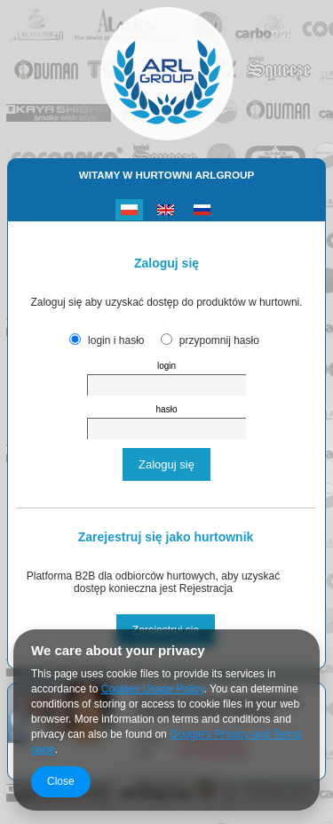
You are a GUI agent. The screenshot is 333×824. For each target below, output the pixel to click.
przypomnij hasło (219, 340)
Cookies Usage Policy (152, 689)
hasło (167, 409)
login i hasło (116, 340)
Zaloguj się (166, 464)
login (166, 366)
